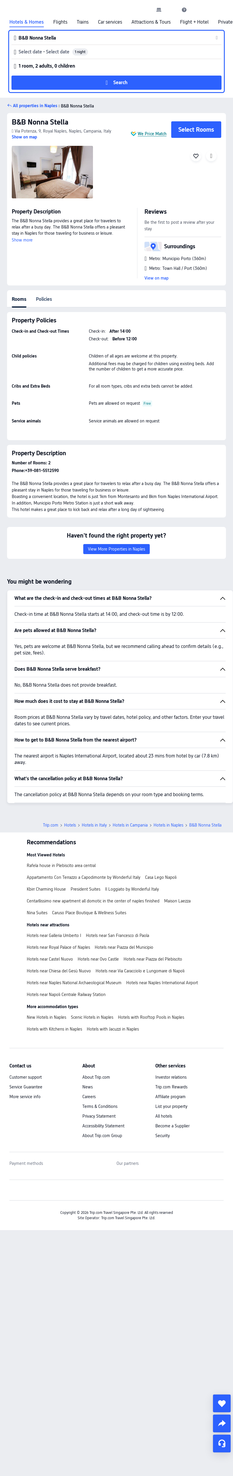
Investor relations (171, 1077)
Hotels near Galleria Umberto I (54, 935)
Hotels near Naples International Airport (162, 982)
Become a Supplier (172, 1126)
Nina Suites (37, 912)
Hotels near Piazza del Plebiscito (153, 959)
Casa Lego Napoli (161, 877)
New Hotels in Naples (46, 1017)
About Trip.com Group (102, 1135)
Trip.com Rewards (171, 1087)
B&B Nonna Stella (40, 122)
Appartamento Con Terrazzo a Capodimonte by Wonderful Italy (83, 877)
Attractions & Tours (151, 22)
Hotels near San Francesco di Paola (117, 935)
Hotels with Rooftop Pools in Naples (151, 1017)
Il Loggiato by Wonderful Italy (132, 889)
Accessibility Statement (103, 1126)
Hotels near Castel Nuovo (50, 959)
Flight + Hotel (194, 22)
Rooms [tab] (19, 299)
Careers (89, 1096)
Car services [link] (110, 22)
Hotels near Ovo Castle (98, 959)
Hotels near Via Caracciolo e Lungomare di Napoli (140, 971)
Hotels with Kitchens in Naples (54, 1029)
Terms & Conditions (99, 1106)
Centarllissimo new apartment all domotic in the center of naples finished (93, 901)
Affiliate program (170, 1096)
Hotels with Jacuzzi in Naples (113, 1029)
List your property (171, 1106)
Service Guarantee (25, 1087)
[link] (159, 10)
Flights (60, 22)
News (87, 1087)
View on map (156, 278)
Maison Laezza (177, 901)
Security (162, 1135)
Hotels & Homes (26, 22)
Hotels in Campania (130, 825)
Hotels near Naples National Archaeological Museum (74, 982)
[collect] (222, 1403)
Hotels (70, 825)
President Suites (85, 889)
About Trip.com (96, 1077)
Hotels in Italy (94, 825)
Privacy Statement (99, 1116)
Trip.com (50, 825)
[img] (52, 172)
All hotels (163, 1116)
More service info (25, 1096)
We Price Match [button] (152, 133)
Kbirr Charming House (46, 889)
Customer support (25, 1077)
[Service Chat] (222, 1443)
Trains (83, 22)
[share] (222, 1423)
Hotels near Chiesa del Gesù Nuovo (59, 971)
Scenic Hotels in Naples (92, 1017)
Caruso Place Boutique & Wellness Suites (89, 912)
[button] (171, 10)
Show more (22, 240)
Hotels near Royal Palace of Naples (58, 947)
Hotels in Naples (168, 825)
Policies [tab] (44, 299)
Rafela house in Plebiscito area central (61, 865)
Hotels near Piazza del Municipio (124, 947)
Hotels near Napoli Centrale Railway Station (66, 994)
